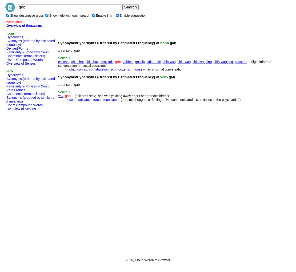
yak (60, 96)
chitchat (63, 62)
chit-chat (77, 62)
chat (72, 69)
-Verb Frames (15, 90)
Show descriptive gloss (25, 15)
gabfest (128, 62)
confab (82, 69)
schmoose (134, 69)
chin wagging (202, 62)
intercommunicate (104, 100)
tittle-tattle (154, 62)
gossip (140, 62)
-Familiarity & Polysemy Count (27, 52)
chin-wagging (223, 62)
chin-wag (184, 62)
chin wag (169, 62)
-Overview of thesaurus (23, 26)
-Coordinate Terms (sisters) (25, 56)
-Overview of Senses (20, 63)
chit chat (92, 62)
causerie (241, 62)
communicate (79, 100)
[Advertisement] (24, 182)
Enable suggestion (131, 15)
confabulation (99, 69)
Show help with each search (67, 15)
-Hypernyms (14, 37)
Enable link (102, 15)
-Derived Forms (16, 48)
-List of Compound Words (24, 60)
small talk (106, 62)
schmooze (118, 69)
